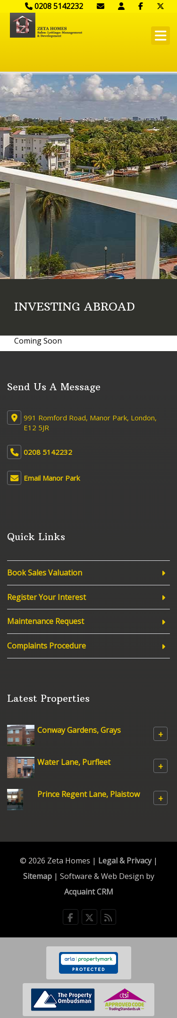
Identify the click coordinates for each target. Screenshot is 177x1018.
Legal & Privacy (125, 860)
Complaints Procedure (46, 645)
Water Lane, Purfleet (73, 762)
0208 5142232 (54, 6)
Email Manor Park (52, 478)
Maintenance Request (45, 621)
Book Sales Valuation (44, 572)
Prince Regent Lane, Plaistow (88, 794)
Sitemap (37, 876)
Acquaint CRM (88, 892)
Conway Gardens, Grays (79, 730)
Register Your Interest (46, 597)
